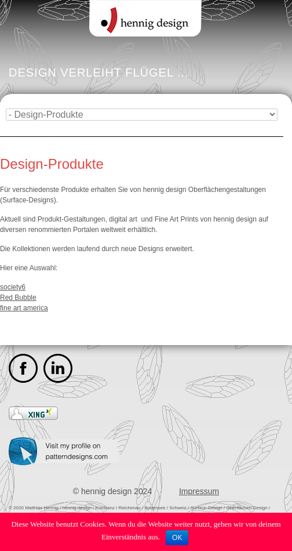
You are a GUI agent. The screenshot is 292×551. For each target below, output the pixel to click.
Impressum (199, 491)
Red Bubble (18, 297)
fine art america (24, 308)
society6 (12, 287)
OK (177, 538)
